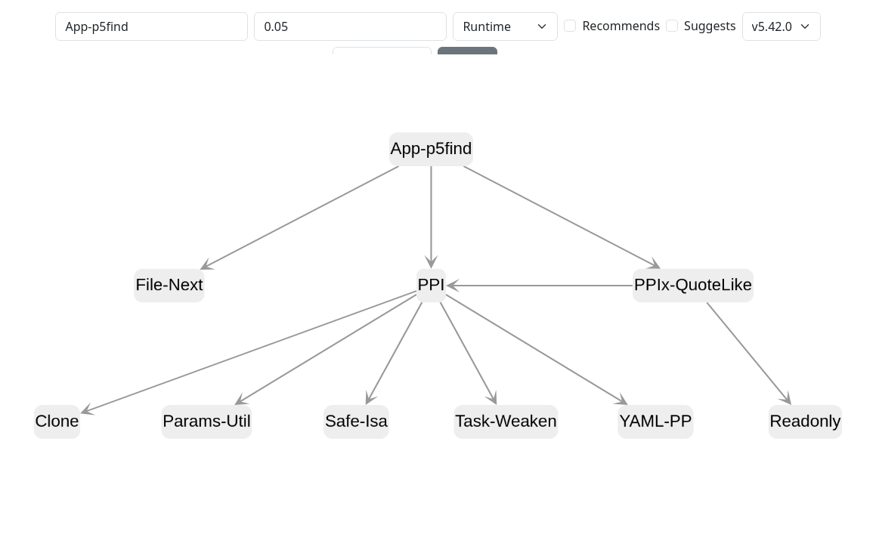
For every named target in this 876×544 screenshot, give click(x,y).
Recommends (621, 25)
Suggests (709, 25)
